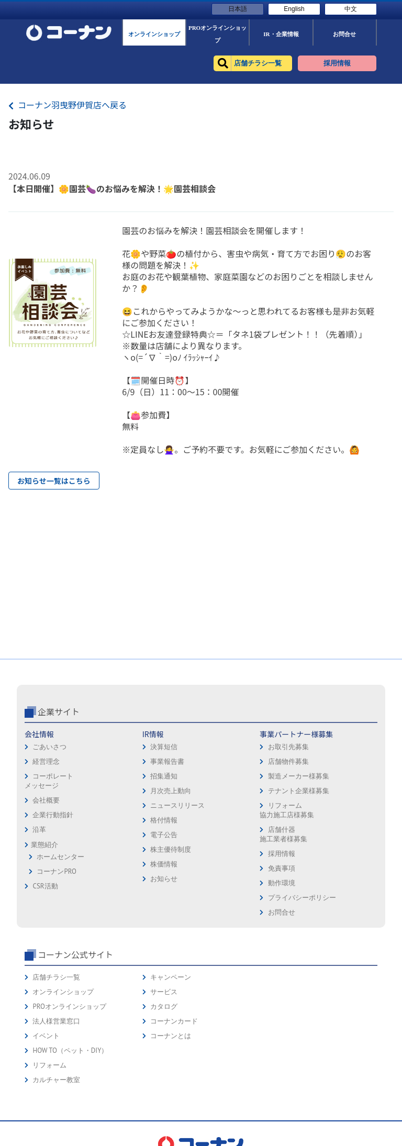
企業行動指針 (52, 814)
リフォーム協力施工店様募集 (287, 810)
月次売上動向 (170, 790)
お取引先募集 (288, 746)
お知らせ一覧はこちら (54, 480)
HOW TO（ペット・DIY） (70, 1050)
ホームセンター (60, 856)
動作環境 (281, 882)
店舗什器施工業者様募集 (283, 834)
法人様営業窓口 (56, 1021)
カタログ (163, 1006)
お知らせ (163, 878)
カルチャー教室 (56, 1079)
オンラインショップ (63, 991)
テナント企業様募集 (298, 790)
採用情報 (281, 853)
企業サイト (59, 711)
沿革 (39, 829)
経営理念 (46, 761)
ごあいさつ (49, 746)
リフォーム (49, 1065)
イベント (46, 1035)
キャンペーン (170, 977)
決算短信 (163, 746)
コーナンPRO (56, 871)
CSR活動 (45, 886)
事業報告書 (167, 761)
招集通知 (163, 776)
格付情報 (163, 820)
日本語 (237, 9)
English (294, 9)
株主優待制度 (170, 849)
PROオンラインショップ (69, 1006)
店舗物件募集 (288, 761)
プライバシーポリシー (302, 897)
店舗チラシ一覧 (56, 977)
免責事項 (281, 868)
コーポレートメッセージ (49, 781)
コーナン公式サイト (75, 954)
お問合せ (281, 912)
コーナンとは (170, 1035)
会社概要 (46, 800)
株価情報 (163, 864)
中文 (350, 9)
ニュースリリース (177, 805)
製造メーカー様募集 (298, 776)
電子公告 (163, 834)
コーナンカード (174, 1021)
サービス (163, 991)
